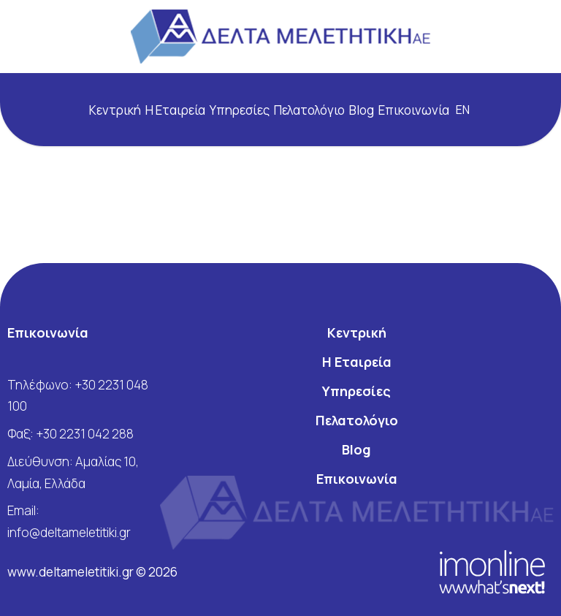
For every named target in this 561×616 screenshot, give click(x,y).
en (463, 110)
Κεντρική (115, 110)
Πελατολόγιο (309, 110)
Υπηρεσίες (240, 110)
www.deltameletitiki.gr (71, 571)
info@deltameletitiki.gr (69, 532)
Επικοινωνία (413, 110)
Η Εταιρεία (175, 110)
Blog (361, 110)
